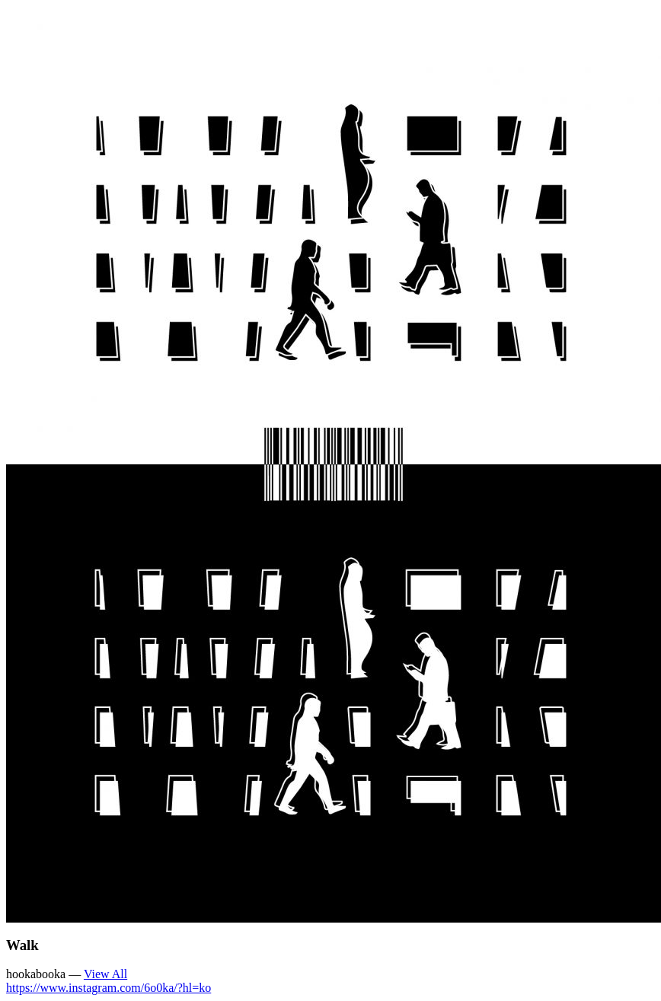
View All (105, 974)
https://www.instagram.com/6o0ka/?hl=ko (108, 987)
